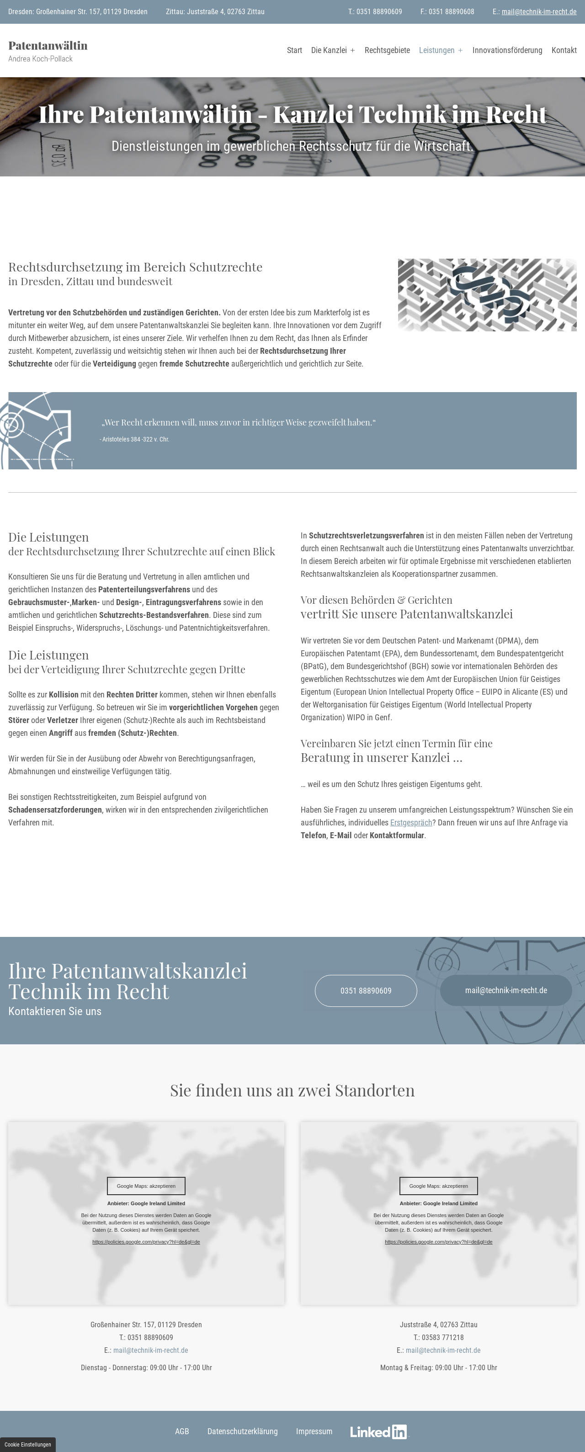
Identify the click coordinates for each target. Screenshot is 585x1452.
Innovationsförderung (507, 50)
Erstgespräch (411, 822)
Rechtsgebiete (387, 50)
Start (294, 50)
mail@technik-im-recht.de (539, 11)
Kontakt (564, 50)
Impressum (314, 1431)
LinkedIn (380, 1437)
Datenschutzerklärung (242, 1431)
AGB (182, 1431)
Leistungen (437, 50)
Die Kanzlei (329, 50)
